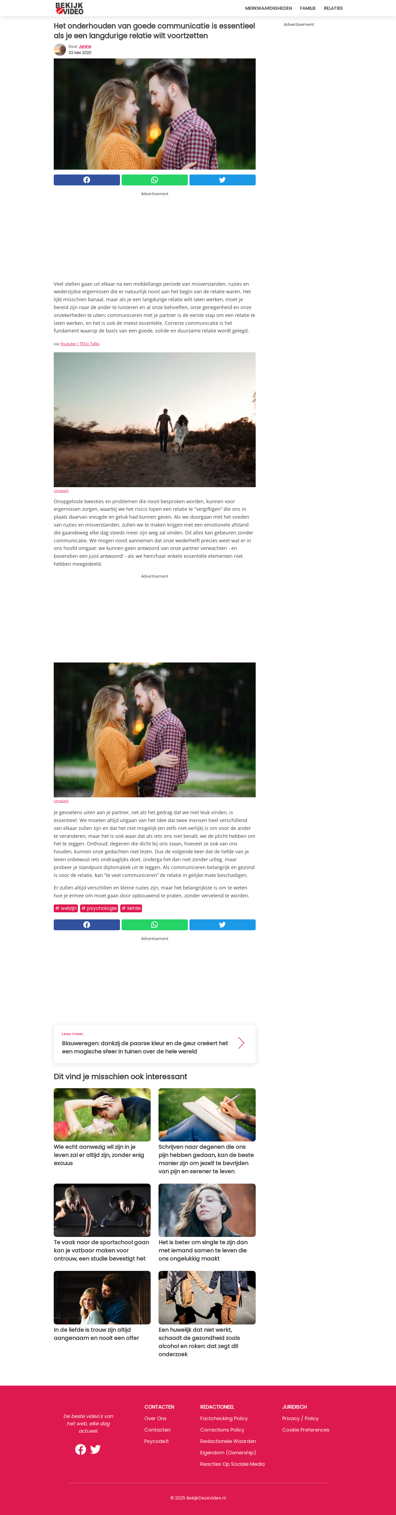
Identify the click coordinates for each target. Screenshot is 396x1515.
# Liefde (131, 908)
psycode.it (156, 1441)
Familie (308, 8)
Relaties (333, 8)
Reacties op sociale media (232, 1464)
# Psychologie (99, 908)
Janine (85, 46)
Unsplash (61, 490)
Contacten (157, 1429)
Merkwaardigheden (268, 8)
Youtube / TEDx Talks (80, 343)
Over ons (155, 1418)
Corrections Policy (222, 1429)
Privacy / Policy (300, 1418)
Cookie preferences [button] (306, 1429)
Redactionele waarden (228, 1441)
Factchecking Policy (224, 1418)
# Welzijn (66, 908)
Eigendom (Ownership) (228, 1452)
